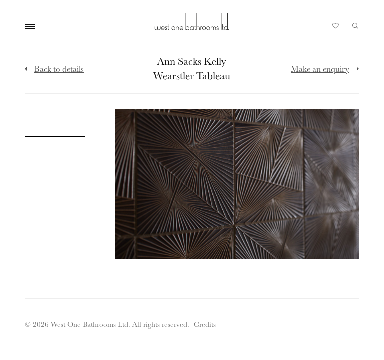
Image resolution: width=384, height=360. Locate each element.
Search (355, 26)
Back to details (59, 68)
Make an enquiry (320, 68)
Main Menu (32, 27)
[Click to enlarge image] (55, 109)
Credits (205, 324)
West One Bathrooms (192, 21)
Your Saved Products (336, 28)
